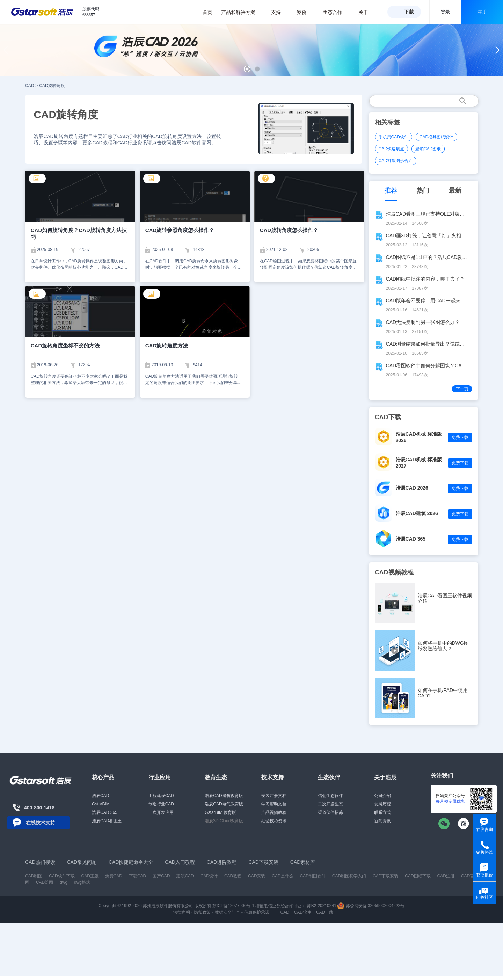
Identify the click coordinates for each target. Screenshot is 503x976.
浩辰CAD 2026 (412, 488)
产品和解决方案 (242, 12)
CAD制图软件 (313, 876)
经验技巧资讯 (273, 820)
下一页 (462, 388)
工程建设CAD (161, 795)
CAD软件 (302, 912)
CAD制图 (33, 876)
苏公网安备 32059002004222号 (370, 905)
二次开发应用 (161, 812)
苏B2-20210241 (321, 905)
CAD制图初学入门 (349, 876)
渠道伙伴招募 (330, 812)
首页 (207, 12)
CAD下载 (324, 912)
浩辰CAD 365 (411, 539)
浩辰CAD (100, 795)
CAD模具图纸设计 (436, 137)
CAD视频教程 (394, 572)
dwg (63, 882)
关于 (367, 12)
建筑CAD (185, 876)
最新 (455, 190)
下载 (409, 12)
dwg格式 (82, 882)
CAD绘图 (44, 882)
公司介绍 (382, 795)
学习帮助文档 (273, 804)
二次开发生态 (330, 804)
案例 (305, 12)
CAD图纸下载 (417, 876)
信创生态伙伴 (330, 795)
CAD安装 (256, 876)
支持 (279, 12)
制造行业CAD (161, 804)
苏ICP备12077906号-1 (233, 905)
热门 (423, 190)
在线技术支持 (40, 822)
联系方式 (382, 812)
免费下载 (460, 437)
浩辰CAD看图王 (107, 820)
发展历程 (382, 804)
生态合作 (336, 12)
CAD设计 (209, 876)
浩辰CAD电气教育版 (224, 804)
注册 (482, 12)
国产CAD (161, 876)
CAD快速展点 (391, 148)
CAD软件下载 (61, 876)
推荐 (391, 190)
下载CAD (137, 876)
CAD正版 (89, 876)
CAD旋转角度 (52, 85)
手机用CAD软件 (393, 137)
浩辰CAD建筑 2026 (417, 513)
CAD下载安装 (385, 876)
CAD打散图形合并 (396, 160)
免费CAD (113, 876)
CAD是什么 (282, 876)
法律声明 (181, 912)
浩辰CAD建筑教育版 (224, 795)
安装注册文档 (273, 795)
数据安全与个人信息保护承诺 (242, 912)
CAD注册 (445, 876)
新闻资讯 (382, 820)
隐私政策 (202, 912)
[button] (247, 69)
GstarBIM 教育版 (220, 812)
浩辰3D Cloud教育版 (224, 820)
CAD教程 (232, 876)
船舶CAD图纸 (428, 148)
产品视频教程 (273, 812)
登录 (445, 12)
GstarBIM (101, 804)
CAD (29, 85)
